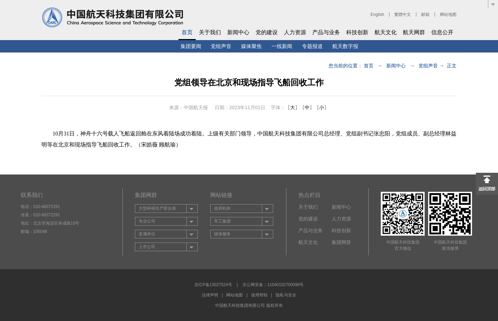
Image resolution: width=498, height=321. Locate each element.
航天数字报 (345, 46)
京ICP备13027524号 (213, 284)
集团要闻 (191, 46)
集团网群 (341, 242)
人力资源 (295, 32)
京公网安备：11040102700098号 (273, 284)
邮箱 (425, 14)
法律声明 (210, 295)
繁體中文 (402, 14)
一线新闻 (281, 46)
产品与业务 (326, 32)
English (377, 14)
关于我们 (210, 32)
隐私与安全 (286, 295)
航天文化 (386, 32)
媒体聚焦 (251, 46)
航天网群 (414, 32)
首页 (187, 32)
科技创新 (357, 32)
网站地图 (448, 14)
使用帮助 (259, 295)
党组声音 (221, 46)
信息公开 (442, 32)
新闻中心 (238, 32)
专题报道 (312, 46)
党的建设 (267, 32)
